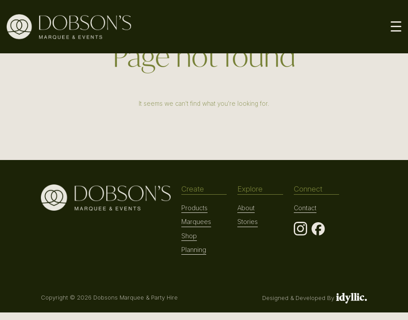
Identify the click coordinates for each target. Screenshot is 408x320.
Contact (305, 208)
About (246, 208)
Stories (247, 221)
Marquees (196, 221)
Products (194, 208)
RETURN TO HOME (204, 124)
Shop (189, 236)
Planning (193, 249)
